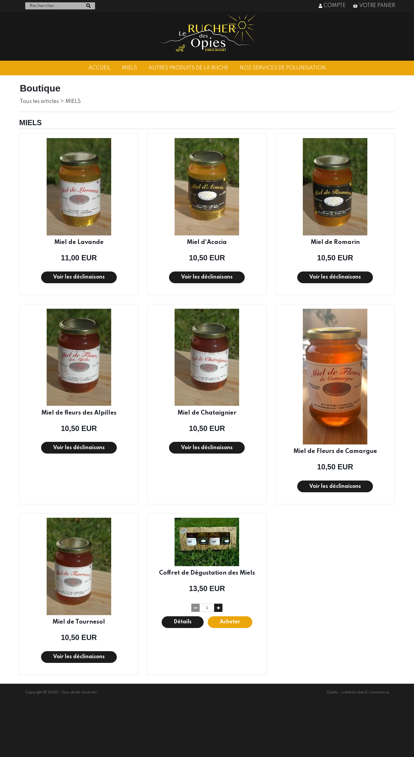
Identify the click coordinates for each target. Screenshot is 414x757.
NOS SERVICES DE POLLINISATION (283, 68)
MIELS (129, 68)
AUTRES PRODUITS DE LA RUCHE (188, 68)
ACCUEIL (99, 68)
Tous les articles (39, 101)
